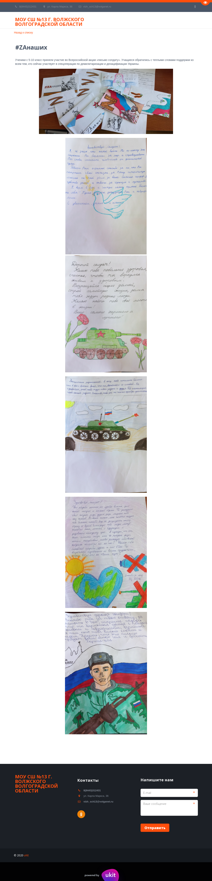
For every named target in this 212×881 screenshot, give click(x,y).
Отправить (154, 827)
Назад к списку (23, 32)
